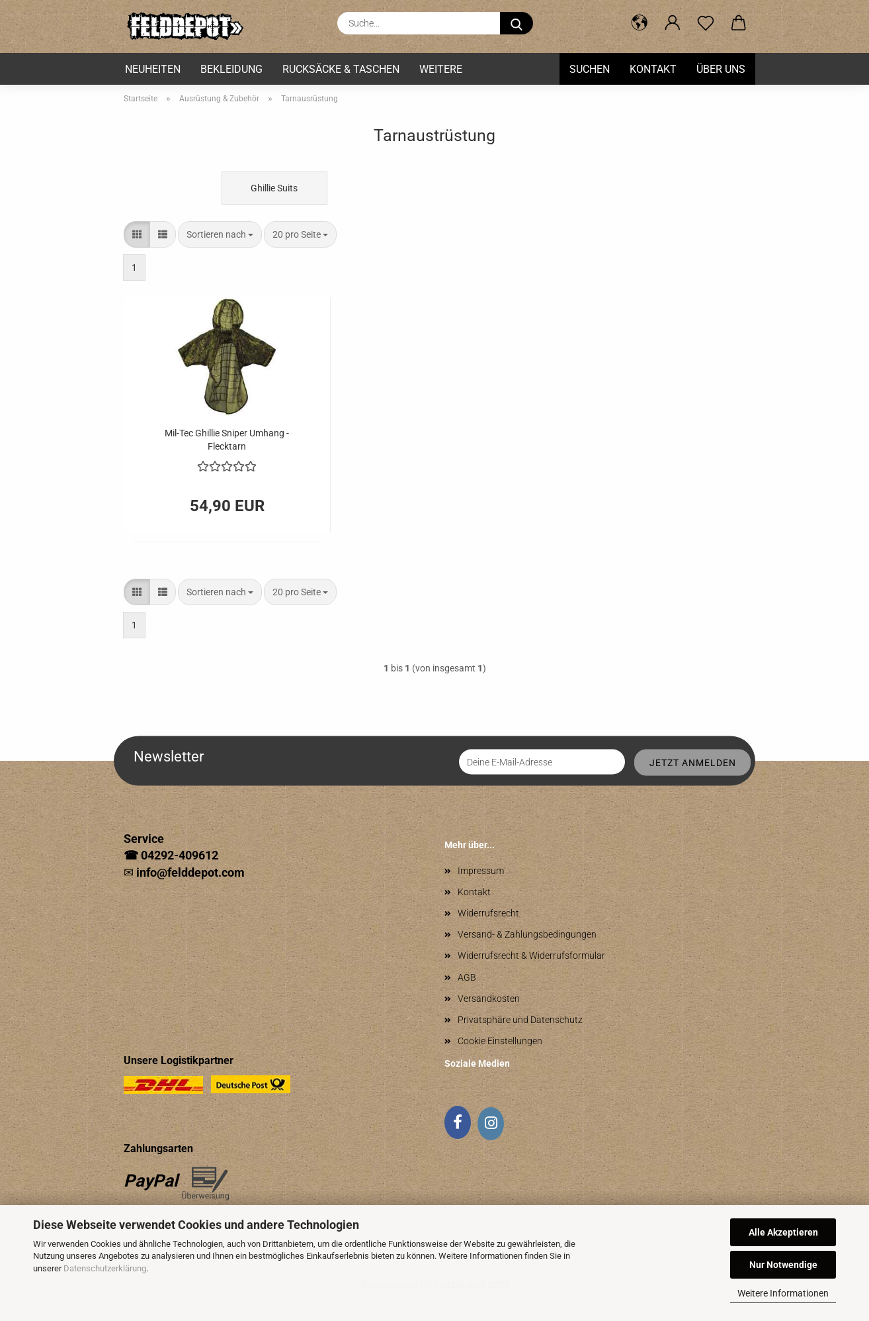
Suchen (589, 69)
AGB (467, 977)
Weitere (440, 69)
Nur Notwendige (783, 1264)
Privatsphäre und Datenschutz (520, 1019)
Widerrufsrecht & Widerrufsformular (531, 955)
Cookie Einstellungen (500, 1041)
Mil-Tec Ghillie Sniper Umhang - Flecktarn (227, 439)
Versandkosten (489, 998)
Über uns (720, 69)
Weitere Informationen (783, 1293)
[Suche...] (516, 23)
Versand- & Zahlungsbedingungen (527, 934)
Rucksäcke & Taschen (340, 69)
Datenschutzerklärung (104, 1268)
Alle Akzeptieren (783, 1232)
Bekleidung (231, 69)
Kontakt (653, 69)
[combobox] (220, 234)
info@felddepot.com (190, 872)
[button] (639, 23)
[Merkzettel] (705, 23)
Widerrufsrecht (488, 913)
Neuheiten (153, 69)
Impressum (481, 870)
